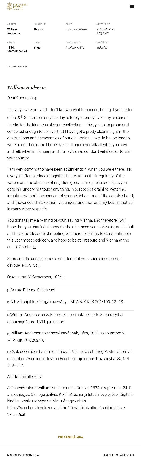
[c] (34, 247)
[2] (64, 277)
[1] (40, 266)
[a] (8, 315)
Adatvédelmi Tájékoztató (119, 455)
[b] (8, 333)
